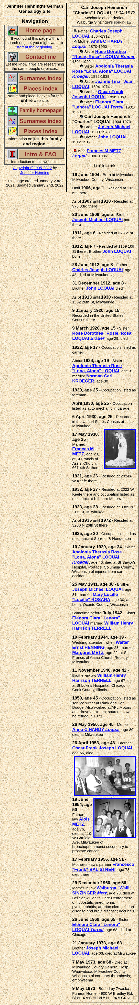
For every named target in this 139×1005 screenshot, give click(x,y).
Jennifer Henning (34, 172)
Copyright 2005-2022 (32, 168)
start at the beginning (34, 47)
